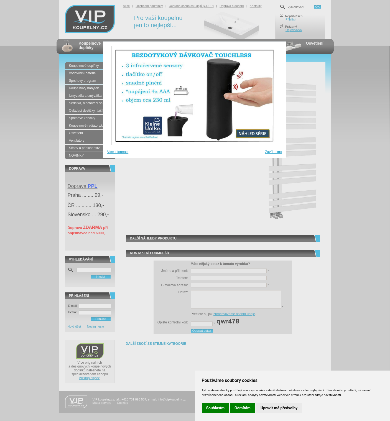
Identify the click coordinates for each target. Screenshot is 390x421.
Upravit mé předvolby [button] (279, 408)
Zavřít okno (273, 152)
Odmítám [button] (242, 408)
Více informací (118, 152)
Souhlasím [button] (215, 408)
